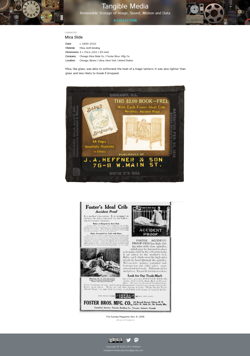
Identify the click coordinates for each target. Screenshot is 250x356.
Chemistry (71, 32)
